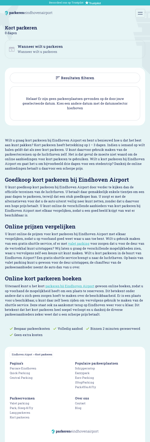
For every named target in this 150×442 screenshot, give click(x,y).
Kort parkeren (19, 417)
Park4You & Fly (85, 387)
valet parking (78, 243)
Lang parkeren (20, 412)
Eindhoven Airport (22, 354)
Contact (80, 403)
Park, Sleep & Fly (21, 408)
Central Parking (21, 378)
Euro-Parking (84, 378)
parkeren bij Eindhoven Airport (69, 286)
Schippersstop (85, 368)
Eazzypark (82, 373)
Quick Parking (20, 373)
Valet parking (19, 403)
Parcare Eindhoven (23, 368)
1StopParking (84, 382)
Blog (78, 408)
